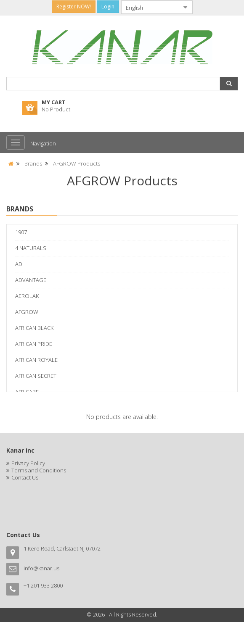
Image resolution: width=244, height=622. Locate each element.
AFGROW (26, 312)
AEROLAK (27, 296)
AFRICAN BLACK (34, 328)
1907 (21, 232)
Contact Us (24, 477)
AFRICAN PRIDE (33, 344)
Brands (33, 163)
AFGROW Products (76, 163)
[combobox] (150, 7)
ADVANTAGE (30, 280)
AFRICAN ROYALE (36, 360)
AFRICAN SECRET (35, 376)
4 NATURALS (30, 248)
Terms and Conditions (38, 470)
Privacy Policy (28, 463)
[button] (229, 83)
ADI (19, 264)
